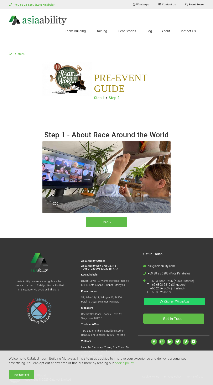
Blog (148, 31)
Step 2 (114, 98)
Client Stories (126, 31)
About (165, 31)
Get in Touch (174, 318)
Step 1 (99, 98)
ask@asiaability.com (161, 265)
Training (101, 31)
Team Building (75, 31)
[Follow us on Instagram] (162, 342)
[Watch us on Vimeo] (186, 342)
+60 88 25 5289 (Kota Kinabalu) (35, 4)
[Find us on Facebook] (154, 342)
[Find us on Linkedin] (170, 342)
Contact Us (188, 31)
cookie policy (124, 363)
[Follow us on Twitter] (178, 342)
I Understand (21, 374)
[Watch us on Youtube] (194, 342)
